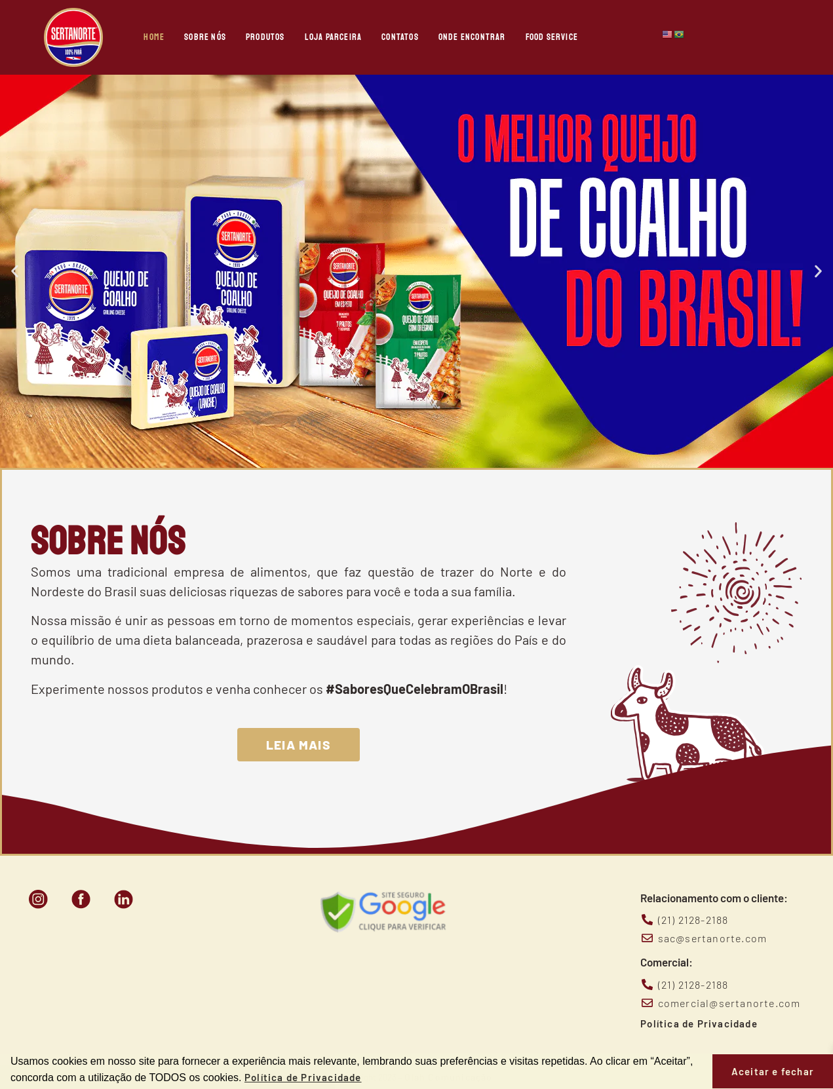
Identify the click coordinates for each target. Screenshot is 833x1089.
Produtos (265, 37)
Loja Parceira (333, 37)
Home (154, 37)
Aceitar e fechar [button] (772, 1071)
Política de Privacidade (699, 1023)
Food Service (552, 37)
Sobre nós (205, 37)
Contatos (400, 37)
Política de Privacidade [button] (303, 1077)
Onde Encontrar (472, 37)
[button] (15, 271)
